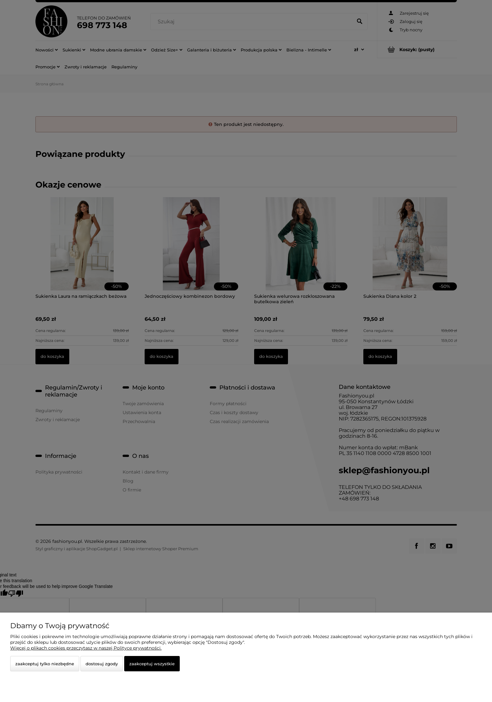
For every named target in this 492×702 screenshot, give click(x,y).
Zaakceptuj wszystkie (152, 663)
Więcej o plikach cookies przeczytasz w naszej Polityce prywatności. (86, 648)
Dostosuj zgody (102, 663)
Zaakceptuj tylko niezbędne (44, 663)
